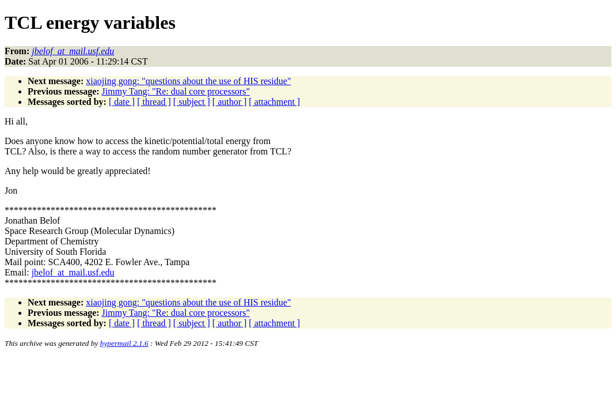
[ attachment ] (274, 102)
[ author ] (229, 102)
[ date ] (122, 102)
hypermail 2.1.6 (124, 343)
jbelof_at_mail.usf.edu (73, 272)
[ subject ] (191, 102)
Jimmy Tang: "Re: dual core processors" (176, 91)
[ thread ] (154, 102)
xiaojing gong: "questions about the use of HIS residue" (188, 81)
